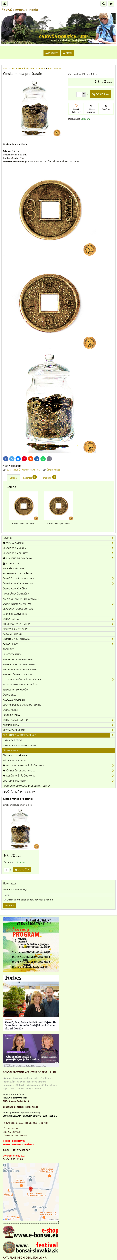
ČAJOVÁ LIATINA (59, 618)
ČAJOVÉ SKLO (9, 694)
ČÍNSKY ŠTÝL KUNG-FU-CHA (59, 770)
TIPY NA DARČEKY (59, 543)
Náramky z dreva (12, 740)
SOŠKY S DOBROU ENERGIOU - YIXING (22, 704)
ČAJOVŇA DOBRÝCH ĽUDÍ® (20, 10)
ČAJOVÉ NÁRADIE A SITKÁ (59, 719)
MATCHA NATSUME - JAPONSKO (18, 659)
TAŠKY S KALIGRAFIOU (14, 760)
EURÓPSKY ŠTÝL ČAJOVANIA (59, 775)
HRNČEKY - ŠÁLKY (12, 654)
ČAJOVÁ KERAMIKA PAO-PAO (59, 603)
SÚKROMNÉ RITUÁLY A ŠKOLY (17, 573)
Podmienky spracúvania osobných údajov (26, 785)
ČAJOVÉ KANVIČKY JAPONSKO (59, 583)
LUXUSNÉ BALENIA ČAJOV (59, 558)
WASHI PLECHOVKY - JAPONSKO (19, 664)
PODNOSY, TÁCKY (11, 714)
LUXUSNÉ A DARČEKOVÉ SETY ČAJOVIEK (59, 679)
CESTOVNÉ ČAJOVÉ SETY (15, 629)
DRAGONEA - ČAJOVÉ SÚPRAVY (18, 608)
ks (7, 870)
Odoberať (9, 905)
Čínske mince (53, 469)
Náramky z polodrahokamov (19, 745)
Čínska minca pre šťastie (18, 798)
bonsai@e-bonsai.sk (13, 1106)
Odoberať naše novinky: (15, 889)
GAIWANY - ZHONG (12, 634)
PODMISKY (8, 649)
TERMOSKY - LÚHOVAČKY (15, 689)
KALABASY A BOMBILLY (14, 699)
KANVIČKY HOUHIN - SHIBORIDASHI (21, 598)
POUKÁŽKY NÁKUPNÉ (14, 568)
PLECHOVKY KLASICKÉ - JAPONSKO (20, 669)
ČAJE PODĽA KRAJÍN (59, 548)
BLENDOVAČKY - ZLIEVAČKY (59, 623)
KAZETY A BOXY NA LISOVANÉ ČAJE (20, 684)
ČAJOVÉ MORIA (10, 709)
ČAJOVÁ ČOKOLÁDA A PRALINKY (59, 578)
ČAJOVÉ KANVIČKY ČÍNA (15, 588)
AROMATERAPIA (59, 725)
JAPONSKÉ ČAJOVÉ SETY (15, 613)
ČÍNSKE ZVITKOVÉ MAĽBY (16, 755)
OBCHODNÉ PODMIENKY (59, 780)
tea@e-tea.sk (31, 1106)
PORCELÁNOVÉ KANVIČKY (16, 593)
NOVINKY (59, 538)
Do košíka (100, 94)
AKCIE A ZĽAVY (12, 563)
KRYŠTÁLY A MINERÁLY (59, 730)
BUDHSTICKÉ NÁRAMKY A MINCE (23, 469)
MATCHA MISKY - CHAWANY (59, 639)
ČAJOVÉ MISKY (59, 644)
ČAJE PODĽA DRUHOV (59, 553)
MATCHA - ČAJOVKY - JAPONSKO (18, 674)
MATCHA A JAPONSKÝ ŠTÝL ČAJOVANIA (59, 765)
